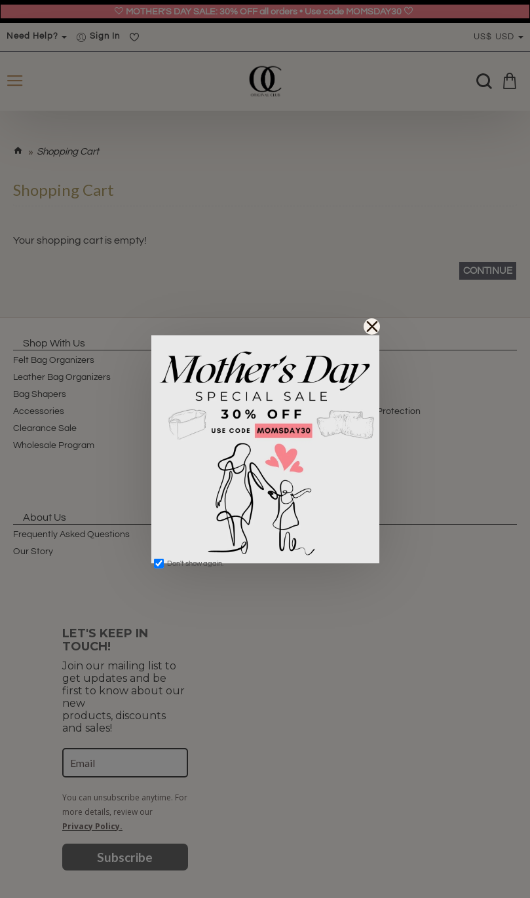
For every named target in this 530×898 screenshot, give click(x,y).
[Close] (372, 326)
